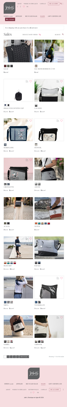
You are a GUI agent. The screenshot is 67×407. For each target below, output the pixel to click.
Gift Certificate (54, 16)
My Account (53, 4)
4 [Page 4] (14, 357)
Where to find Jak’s (31, 4)
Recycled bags (31, 16)
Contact (43, 4)
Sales (42, 16)
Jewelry (19, 16)
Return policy (33, 389)
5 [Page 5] (17, 357)
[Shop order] (31, 34)
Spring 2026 (8, 16)
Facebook (20, 6)
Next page (24, 357)
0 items (10, 19)
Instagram (17, 6)
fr (27, 6)
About (19, 4)
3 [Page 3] (11, 357)
